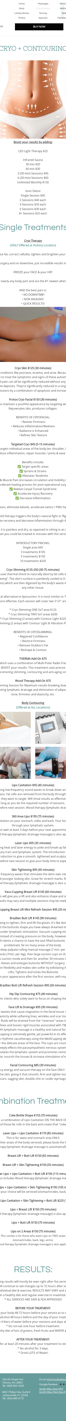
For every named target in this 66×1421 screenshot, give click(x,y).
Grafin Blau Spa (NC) (51, 1389)
